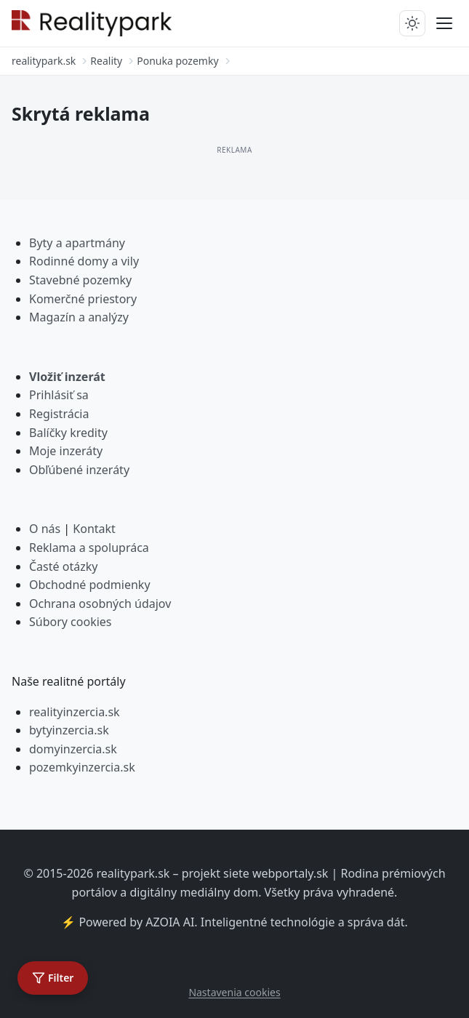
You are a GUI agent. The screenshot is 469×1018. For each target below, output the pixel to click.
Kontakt (94, 529)
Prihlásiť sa (59, 395)
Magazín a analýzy (79, 317)
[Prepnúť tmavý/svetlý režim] (412, 23)
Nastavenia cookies (234, 992)
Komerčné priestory (83, 299)
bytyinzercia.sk (69, 730)
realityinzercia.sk (74, 712)
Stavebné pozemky (80, 280)
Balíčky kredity (68, 433)
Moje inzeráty (66, 451)
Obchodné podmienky (90, 585)
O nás (44, 529)
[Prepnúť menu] (444, 23)
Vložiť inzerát (67, 377)
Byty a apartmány (77, 243)
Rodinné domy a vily (84, 261)
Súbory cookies (70, 622)
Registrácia (59, 414)
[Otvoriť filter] (52, 978)
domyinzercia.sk (73, 749)
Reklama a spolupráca (89, 548)
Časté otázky (63, 566)
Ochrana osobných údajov (100, 604)
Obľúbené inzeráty (79, 470)
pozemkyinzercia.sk (82, 767)
